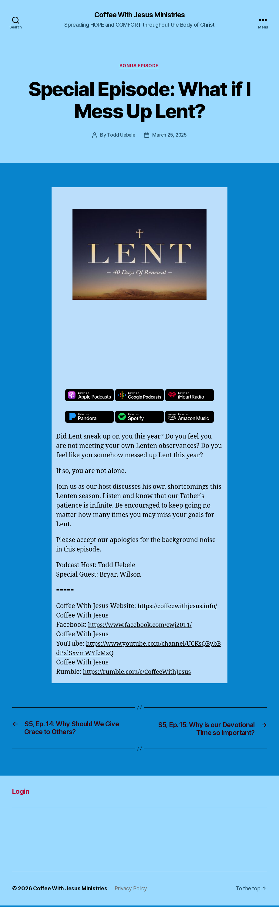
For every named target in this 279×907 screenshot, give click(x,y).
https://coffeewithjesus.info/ (179, 607)
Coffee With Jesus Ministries (139, 15)
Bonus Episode (139, 66)
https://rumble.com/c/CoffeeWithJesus (140, 672)
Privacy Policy (133, 890)
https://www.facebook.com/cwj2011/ (142, 625)
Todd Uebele (120, 136)
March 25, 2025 (170, 136)
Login (21, 792)
